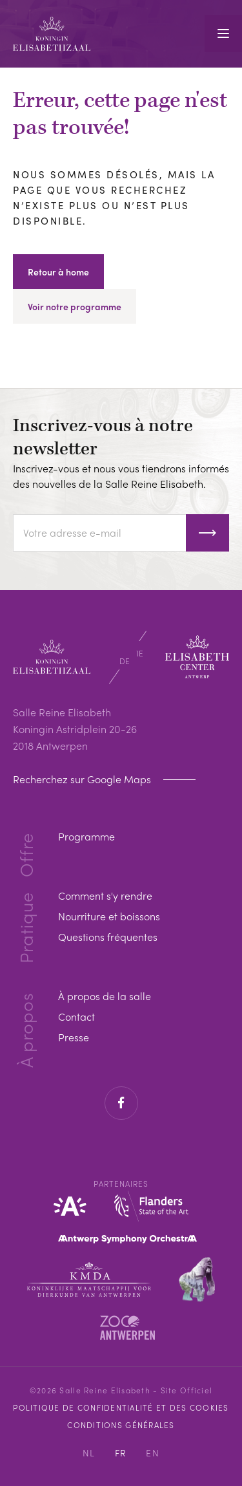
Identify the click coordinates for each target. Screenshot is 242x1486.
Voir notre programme (74, 306)
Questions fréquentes (107, 936)
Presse (73, 1037)
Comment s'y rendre (105, 895)
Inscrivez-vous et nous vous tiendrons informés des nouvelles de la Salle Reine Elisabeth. (121, 476)
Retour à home (58, 271)
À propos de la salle (104, 996)
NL (89, 1452)
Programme (86, 836)
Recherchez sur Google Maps (83, 779)
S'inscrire (207, 533)
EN (152, 1452)
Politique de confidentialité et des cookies (120, 1407)
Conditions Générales (120, 1425)
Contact (76, 1016)
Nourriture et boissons (109, 916)
